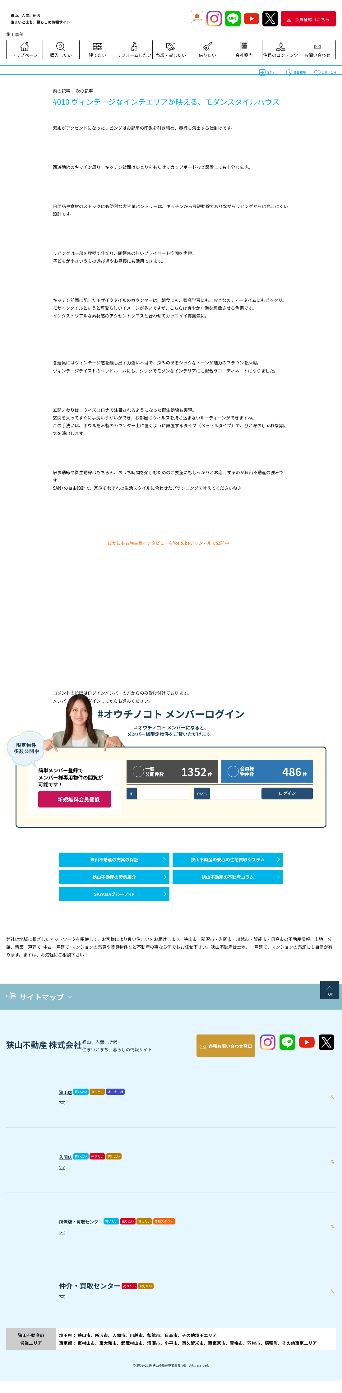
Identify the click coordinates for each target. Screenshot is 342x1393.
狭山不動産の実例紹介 (114, 886)
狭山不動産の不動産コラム (228, 886)
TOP (329, 1012)
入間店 (69, 1167)
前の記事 (61, 91)
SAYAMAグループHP (114, 909)
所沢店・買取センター (93, 1232)
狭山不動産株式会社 (167, 1377)
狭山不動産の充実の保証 (114, 862)
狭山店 (69, 1103)
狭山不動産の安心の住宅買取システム (228, 862)
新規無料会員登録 (79, 799)
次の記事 (84, 91)
